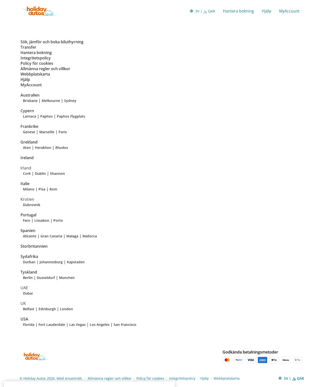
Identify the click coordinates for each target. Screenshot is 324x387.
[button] (202, 11)
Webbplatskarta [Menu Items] (227, 378)
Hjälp (266, 11)
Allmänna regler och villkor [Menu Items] (110, 378)
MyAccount (289, 11)
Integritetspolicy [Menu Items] (182, 378)
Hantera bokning (238, 11)
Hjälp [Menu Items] (204, 378)
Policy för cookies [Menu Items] (150, 378)
